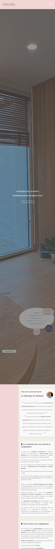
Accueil (23, 201)
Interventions (30, 201)
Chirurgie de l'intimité (28, 202)
